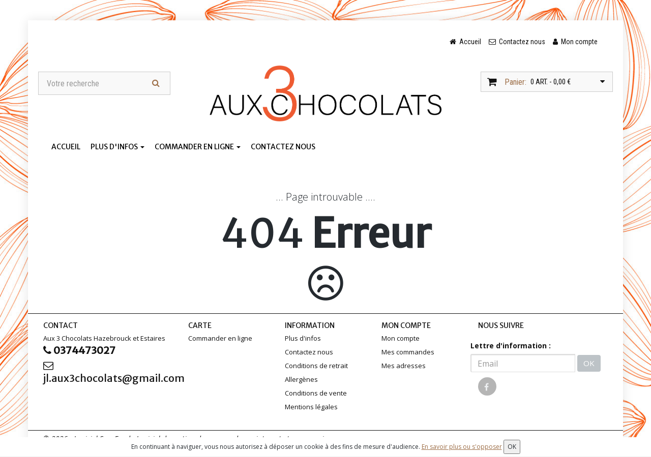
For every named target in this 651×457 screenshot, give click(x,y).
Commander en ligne (198, 146)
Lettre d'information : (510, 345)
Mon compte (400, 338)
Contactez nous (283, 146)
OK (589, 363)
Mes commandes (407, 351)
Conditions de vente (316, 393)
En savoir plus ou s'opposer (462, 446)
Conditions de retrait (316, 365)
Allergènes (301, 379)
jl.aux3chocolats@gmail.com (108, 372)
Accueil (65, 146)
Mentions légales (311, 406)
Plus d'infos (117, 146)
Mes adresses (403, 365)
